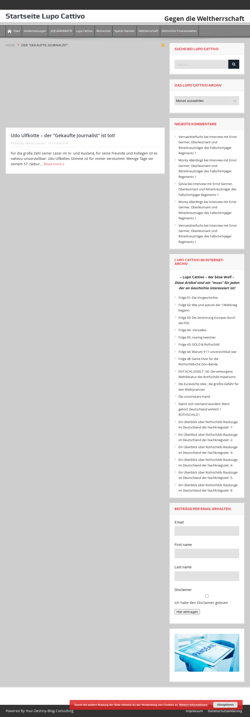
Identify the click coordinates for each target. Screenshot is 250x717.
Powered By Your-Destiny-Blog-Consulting (39, 710)
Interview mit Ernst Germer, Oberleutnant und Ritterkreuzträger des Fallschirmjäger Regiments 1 (207, 189)
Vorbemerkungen (35, 31)
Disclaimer (183, 590)
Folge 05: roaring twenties (197, 337)
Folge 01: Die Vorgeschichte (198, 297)
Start (14, 31)
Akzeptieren (225, 705)
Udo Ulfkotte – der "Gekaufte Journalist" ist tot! (63, 135)
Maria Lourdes (35, 143)
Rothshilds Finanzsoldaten (179, 31)
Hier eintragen (187, 612)
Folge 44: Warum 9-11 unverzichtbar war (207, 351)
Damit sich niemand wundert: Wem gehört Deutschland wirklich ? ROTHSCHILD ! (203, 409)
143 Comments (58, 143)
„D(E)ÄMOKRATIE (61, 31)
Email (179, 522)
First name (183, 545)
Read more (54, 164)
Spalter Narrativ (124, 31)
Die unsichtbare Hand (194, 396)
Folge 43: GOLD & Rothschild (198, 344)
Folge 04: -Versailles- (192, 330)
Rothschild (103, 31)
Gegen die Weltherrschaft (204, 18)
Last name (183, 567)
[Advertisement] (85, 84)
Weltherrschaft (148, 31)
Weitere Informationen (193, 704)
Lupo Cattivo (84, 31)
